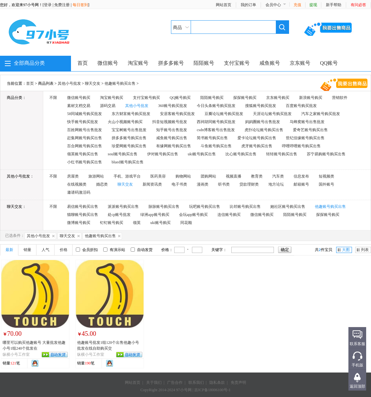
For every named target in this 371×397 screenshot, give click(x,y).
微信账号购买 (78, 97)
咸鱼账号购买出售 (171, 138)
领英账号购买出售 (82, 154)
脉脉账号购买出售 (163, 206)
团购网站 (208, 176)
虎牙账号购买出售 (256, 146)
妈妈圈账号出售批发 (262, 122)
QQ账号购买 (180, 97)
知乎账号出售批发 (171, 130)
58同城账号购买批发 (84, 113)
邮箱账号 (301, 184)
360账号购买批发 (172, 105)
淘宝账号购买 (111, 97)
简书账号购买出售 (212, 138)
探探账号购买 (244, 97)
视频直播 (233, 176)
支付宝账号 (237, 63)
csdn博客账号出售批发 (216, 130)
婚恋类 (102, 184)
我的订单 (248, 5)
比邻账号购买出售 (245, 206)
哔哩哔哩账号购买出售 (301, 146)
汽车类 (278, 176)
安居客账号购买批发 (177, 113)
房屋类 (73, 176)
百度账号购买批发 (301, 105)
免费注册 (62, 5)
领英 (137, 222)
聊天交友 (92, 83)
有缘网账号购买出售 (173, 146)
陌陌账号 (204, 63)
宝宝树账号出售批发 (129, 130)
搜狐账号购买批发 (260, 105)
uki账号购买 (160, 222)
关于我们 (154, 382)
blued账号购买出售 (128, 162)
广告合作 (175, 382)
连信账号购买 (229, 214)
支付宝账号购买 (146, 97)
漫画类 (202, 184)
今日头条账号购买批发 (216, 105)
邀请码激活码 (78, 192)
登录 (48, 5)
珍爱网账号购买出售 (129, 146)
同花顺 (186, 222)
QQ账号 (329, 63)
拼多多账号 (171, 63)
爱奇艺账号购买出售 (310, 130)
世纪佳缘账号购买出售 (305, 138)
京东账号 (300, 63)
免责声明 (238, 382)
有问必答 (358, 5)
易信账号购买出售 (82, 206)
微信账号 (107, 63)
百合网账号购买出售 (84, 146)
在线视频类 (76, 184)
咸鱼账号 (269, 63)
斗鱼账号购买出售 (216, 146)
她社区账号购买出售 (287, 206)
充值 (297, 5)
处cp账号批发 (119, 214)
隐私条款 (217, 382)
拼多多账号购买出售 (129, 138)
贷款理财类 (249, 184)
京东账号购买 (277, 97)
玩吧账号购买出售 (204, 206)
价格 (63, 249)
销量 (27, 249)
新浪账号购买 (310, 97)
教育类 (257, 176)
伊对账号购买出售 (162, 154)
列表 (365, 249)
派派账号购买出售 (123, 206)
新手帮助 (333, 5)
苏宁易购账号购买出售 (326, 154)
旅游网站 (96, 176)
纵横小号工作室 (16, 354)
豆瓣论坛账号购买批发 (224, 113)
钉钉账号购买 (111, 222)
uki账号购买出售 (202, 154)
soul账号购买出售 (122, 154)
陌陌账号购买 (212, 97)
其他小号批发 (69, 83)
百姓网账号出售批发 (84, 130)
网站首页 (223, 5)
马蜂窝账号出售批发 (307, 122)
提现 (313, 5)
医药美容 (158, 176)
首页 (82, 63)
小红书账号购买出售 (84, 162)
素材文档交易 (78, 105)
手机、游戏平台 (127, 176)
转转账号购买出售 (281, 154)
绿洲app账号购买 (154, 214)
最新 (9, 249)
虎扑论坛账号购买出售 (264, 130)
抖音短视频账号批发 (169, 122)
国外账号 (326, 184)
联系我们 (196, 382)
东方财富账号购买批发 (131, 113)
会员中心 (273, 5)
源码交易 (107, 105)
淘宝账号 (138, 63)
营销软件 (339, 97)
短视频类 (326, 176)
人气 (45, 249)
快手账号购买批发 (82, 122)
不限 (53, 97)
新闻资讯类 (152, 184)
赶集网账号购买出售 (84, 138)
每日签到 (80, 5)
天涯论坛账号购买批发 (272, 113)
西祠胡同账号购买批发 (216, 122)
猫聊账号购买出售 (82, 214)
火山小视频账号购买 (125, 122)
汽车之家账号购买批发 (320, 113)
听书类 (224, 184)
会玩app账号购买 (193, 214)
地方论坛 (276, 184)
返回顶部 (357, 386)
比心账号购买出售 (241, 154)
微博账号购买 (78, 222)
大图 (346, 249)
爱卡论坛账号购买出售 (256, 138)
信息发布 (301, 176)
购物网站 (183, 176)
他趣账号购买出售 (120, 83)
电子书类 (179, 184)
